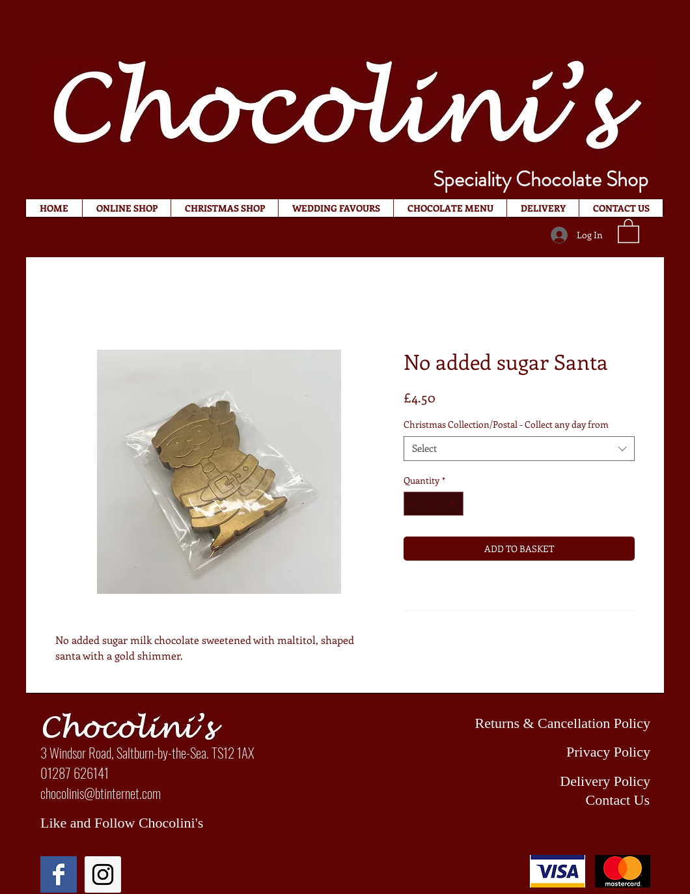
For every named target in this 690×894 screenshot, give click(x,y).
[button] (628, 230)
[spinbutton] (433, 503)
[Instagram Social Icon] (103, 874)
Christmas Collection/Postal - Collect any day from (506, 424)
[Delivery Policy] (542, 781)
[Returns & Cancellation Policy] (542, 723)
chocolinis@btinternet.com (100, 793)
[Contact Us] (542, 800)
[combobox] (519, 448)
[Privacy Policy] (542, 752)
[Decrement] (414, 503)
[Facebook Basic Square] (58, 874)
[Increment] (453, 503)
